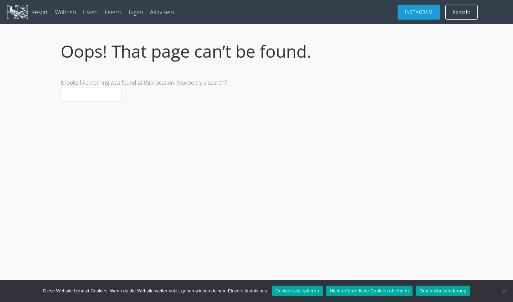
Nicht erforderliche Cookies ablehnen (369, 290)
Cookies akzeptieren (297, 290)
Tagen (135, 12)
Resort (39, 12)
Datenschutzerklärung (443, 290)
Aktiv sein (162, 12)
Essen (90, 12)
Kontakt (461, 12)
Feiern (113, 12)
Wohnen (65, 12)
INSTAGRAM (419, 12)
